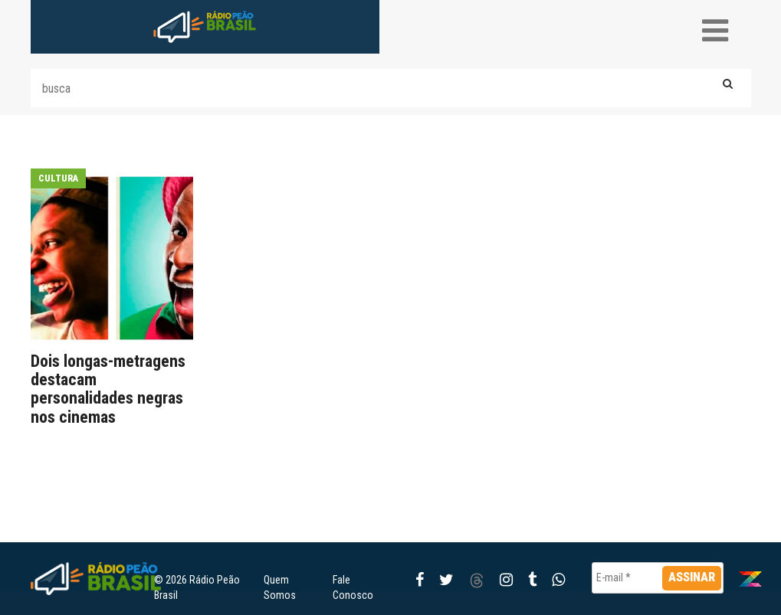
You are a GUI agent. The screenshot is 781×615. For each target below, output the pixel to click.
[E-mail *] (658, 578)
